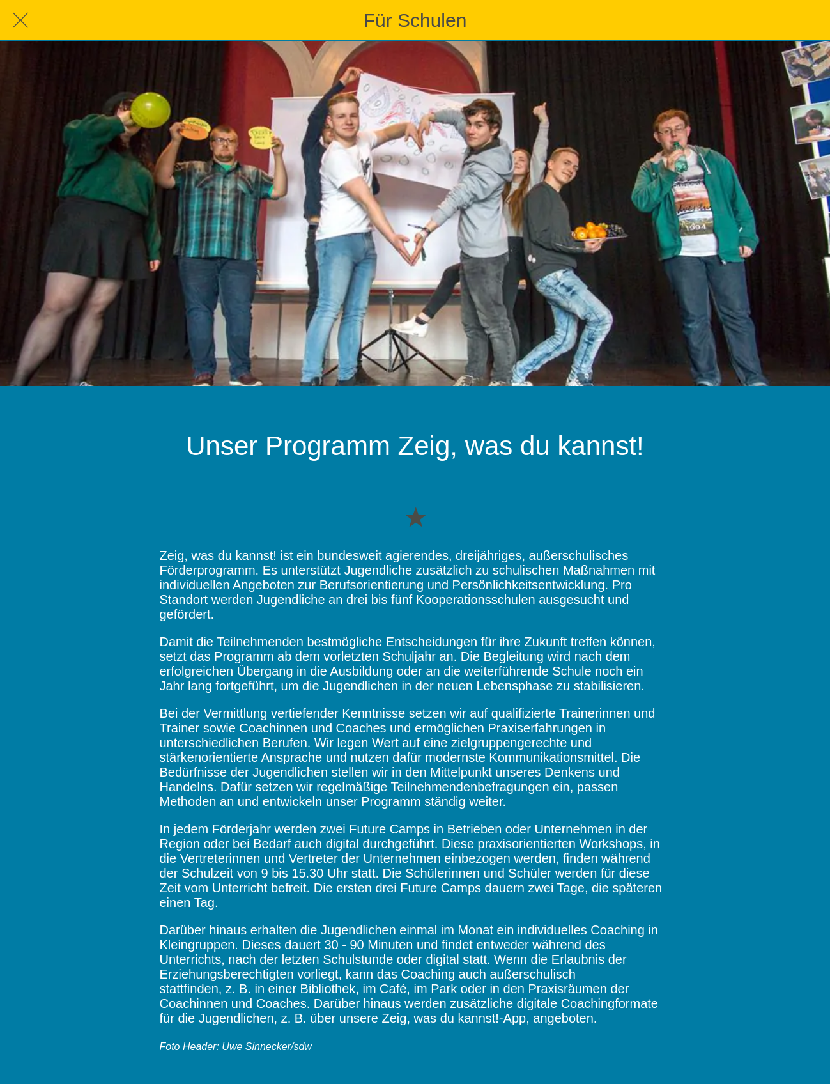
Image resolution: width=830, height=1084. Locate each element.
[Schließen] (20, 20)
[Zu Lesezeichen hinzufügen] (415, 516)
